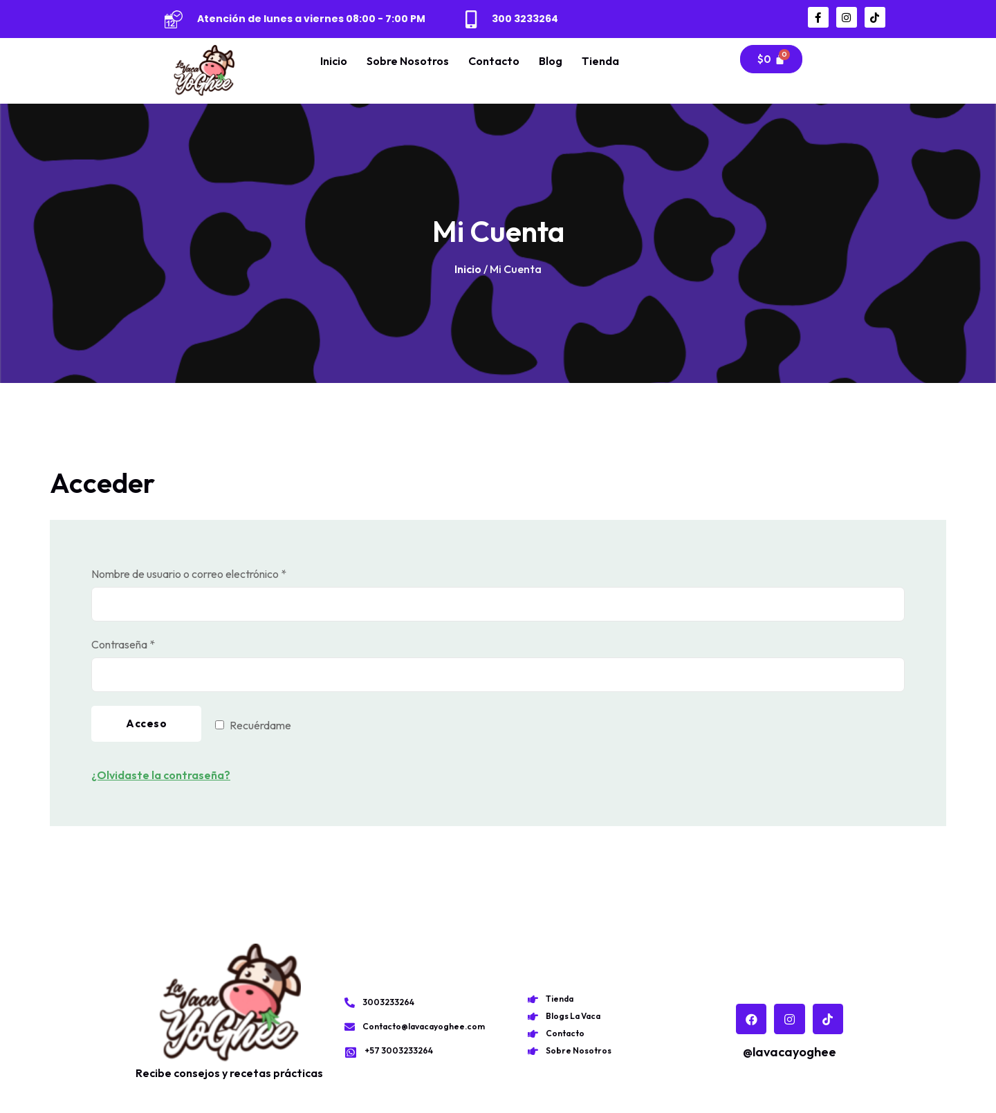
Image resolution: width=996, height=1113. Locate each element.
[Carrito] (771, 59)
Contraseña (150, 643)
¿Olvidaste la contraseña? (160, 775)
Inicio (333, 61)
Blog (550, 61)
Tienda (600, 61)
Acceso (146, 723)
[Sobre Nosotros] (533, 1051)
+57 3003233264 (399, 1050)
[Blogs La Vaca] (533, 1016)
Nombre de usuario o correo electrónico (215, 573)
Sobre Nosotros (408, 61)
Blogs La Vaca (573, 1016)
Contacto (493, 61)
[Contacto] (533, 1034)
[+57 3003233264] (350, 1052)
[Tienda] (533, 999)
